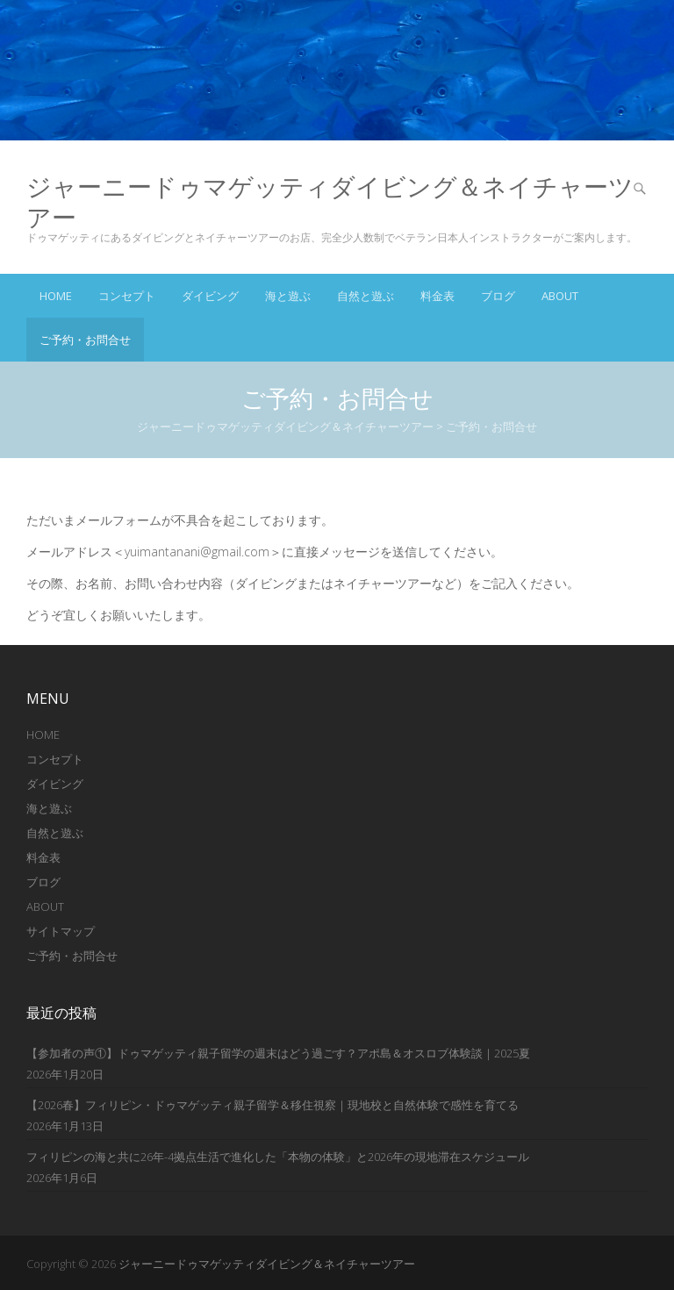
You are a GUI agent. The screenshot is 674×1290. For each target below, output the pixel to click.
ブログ (498, 296)
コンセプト (126, 296)
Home (55, 296)
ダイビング (210, 296)
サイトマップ (60, 931)
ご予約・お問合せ (85, 340)
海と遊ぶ (288, 296)
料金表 (437, 296)
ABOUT (559, 296)
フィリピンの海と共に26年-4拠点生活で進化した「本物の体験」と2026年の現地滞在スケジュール (277, 1157)
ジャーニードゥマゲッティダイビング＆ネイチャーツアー (330, 202)
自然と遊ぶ (365, 296)
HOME (43, 734)
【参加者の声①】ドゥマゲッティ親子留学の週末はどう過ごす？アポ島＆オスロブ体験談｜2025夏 (278, 1053)
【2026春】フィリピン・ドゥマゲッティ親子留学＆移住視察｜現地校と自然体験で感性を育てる (272, 1105)
